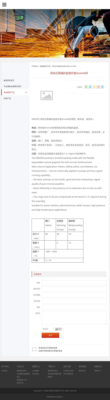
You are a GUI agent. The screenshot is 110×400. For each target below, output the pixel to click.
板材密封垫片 (9, 80)
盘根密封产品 (45, 66)
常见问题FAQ (68, 374)
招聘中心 (97, 371)
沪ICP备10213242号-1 (55, 397)
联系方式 (82, 371)
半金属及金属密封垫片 (13, 86)
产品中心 (35, 66)
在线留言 (37, 274)
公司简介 (4, 371)
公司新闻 (35, 371)
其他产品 (7, 98)
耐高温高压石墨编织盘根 (48, 348)
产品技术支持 (68, 371)
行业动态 (35, 374)
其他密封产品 (9, 92)
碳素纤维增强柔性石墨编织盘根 (50, 351)
